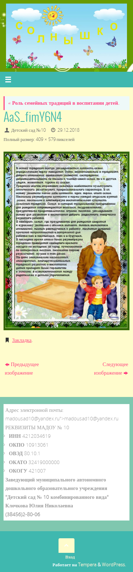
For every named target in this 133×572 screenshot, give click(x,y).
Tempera (87, 564)
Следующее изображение (111, 368)
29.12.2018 (68, 130)
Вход (70, 557)
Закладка (22, 340)
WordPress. (114, 564)
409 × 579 (45, 139)
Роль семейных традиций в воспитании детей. (63, 102)
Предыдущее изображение (22, 368)
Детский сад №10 (28, 130)
